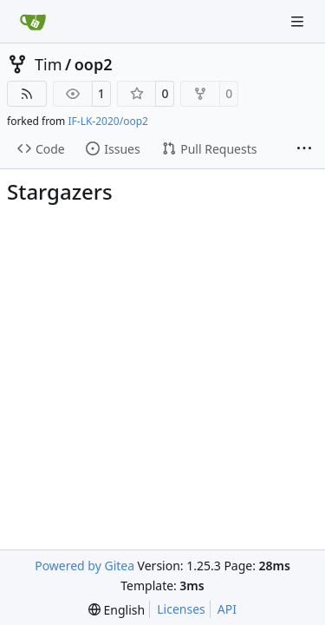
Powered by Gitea (84, 565)
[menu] (116, 610)
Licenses (181, 609)
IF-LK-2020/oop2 (107, 121)
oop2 (94, 64)
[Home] (33, 21)
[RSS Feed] (27, 94)
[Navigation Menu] (299, 21)
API (227, 609)
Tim (48, 64)
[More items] (304, 149)
